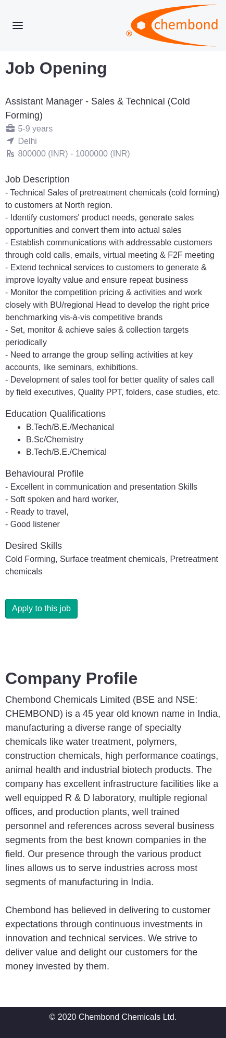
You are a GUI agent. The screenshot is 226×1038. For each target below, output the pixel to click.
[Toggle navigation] (17, 25)
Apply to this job (41, 608)
